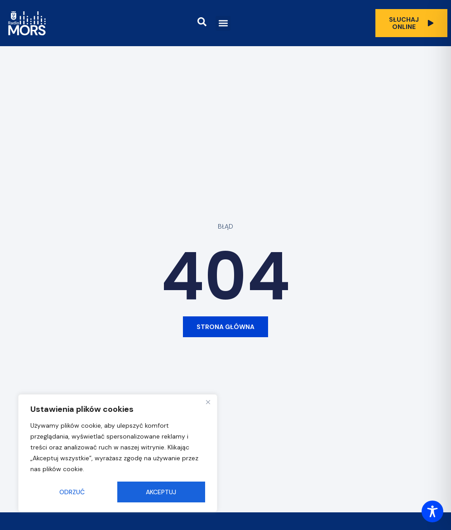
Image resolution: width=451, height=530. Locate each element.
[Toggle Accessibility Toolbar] (432, 511)
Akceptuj (161, 492)
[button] (223, 23)
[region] (117, 453)
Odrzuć (72, 492)
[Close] (207, 401)
